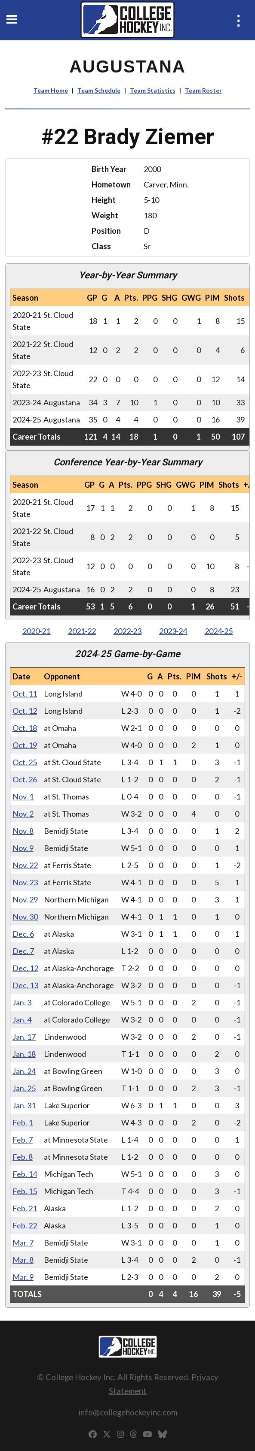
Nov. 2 (23, 813)
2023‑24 (173, 631)
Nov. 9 (23, 848)
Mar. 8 (23, 1259)
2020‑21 (36, 631)
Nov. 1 (23, 796)
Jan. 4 (21, 1019)
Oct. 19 (24, 745)
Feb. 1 (22, 1122)
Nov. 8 (23, 831)
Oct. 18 (24, 728)
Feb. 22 (24, 1225)
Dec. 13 (25, 985)
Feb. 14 (24, 1174)
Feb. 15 (24, 1191)
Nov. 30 (25, 916)
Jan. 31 (24, 1105)
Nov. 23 (25, 882)
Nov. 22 (25, 865)
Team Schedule (98, 90)
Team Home (51, 90)
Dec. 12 (25, 968)
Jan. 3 (21, 1002)
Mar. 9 (23, 1277)
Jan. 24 (24, 1071)
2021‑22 (82, 631)
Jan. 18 (24, 1054)
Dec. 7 (23, 951)
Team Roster (203, 90)
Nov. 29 (25, 899)
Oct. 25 (24, 762)
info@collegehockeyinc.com (127, 1412)
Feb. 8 (22, 1156)
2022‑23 (128, 631)
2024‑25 (219, 631)
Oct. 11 (24, 693)
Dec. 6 (23, 933)
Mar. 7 (23, 1242)
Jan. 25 (24, 1088)
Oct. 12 (24, 710)
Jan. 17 (24, 1036)
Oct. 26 (24, 779)
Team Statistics (152, 90)
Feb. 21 (24, 1208)
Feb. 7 (22, 1139)
